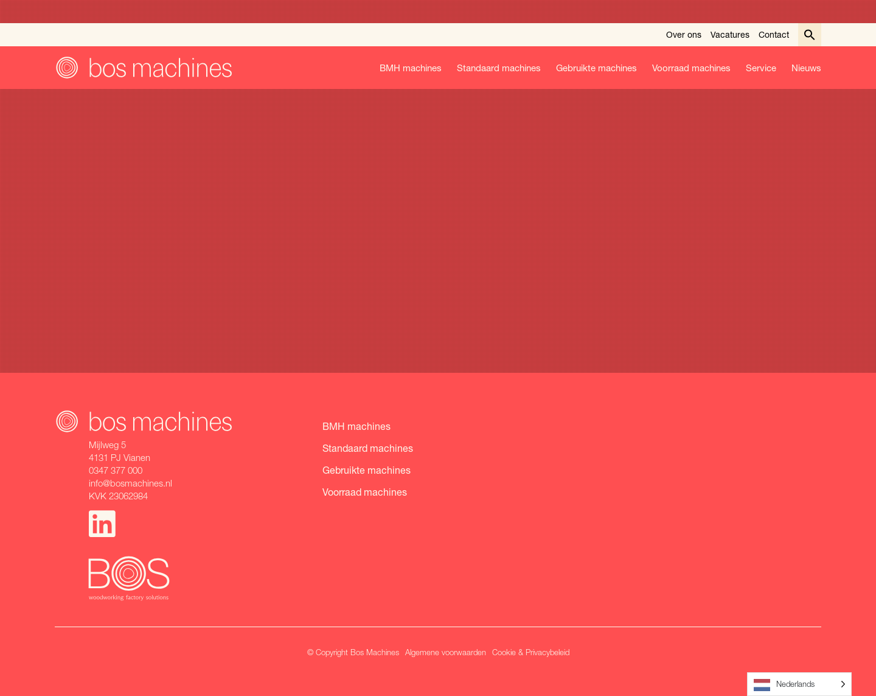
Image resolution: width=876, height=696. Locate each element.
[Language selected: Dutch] (799, 684)
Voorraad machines (691, 67)
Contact (774, 34)
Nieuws (806, 67)
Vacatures (730, 34)
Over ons (683, 34)
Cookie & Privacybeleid (530, 652)
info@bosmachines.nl (130, 482)
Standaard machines (499, 67)
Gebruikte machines (596, 67)
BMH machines (411, 67)
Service (761, 67)
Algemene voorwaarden (445, 652)
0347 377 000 (115, 470)
